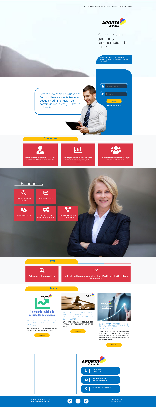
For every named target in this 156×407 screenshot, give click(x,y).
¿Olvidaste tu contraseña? (114, 105)
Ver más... (42, 335)
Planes (108, 6)
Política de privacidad (115, 399)
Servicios (91, 6)
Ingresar (130, 6)
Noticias (114, 6)
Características (100, 6)
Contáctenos (122, 6)
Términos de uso (116, 401)
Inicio (86, 6)
